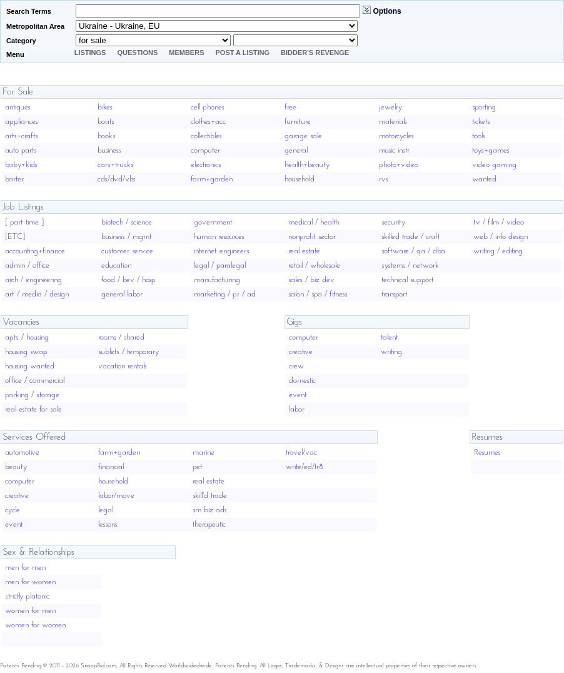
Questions (137, 52)
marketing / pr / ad (225, 294)
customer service (127, 251)
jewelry (390, 107)
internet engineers (221, 251)
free (290, 107)
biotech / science (126, 222)
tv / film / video (498, 222)
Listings (90, 52)
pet (198, 467)
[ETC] (15, 237)
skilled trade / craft (410, 237)
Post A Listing (243, 52)
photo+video (398, 165)
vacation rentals (122, 366)
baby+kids (21, 165)
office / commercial (34, 381)
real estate (304, 251)
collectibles (206, 136)
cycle (12, 510)
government (213, 222)
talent (389, 337)
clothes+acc (208, 122)
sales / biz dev (311, 280)
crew (296, 366)
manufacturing (217, 280)
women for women (35, 625)
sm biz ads (210, 510)
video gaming (494, 165)
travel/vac (301, 452)
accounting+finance (35, 251)
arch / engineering (33, 280)
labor (297, 409)
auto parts (21, 150)
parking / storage (32, 395)
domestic (302, 381)
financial (111, 467)
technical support (407, 280)
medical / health (313, 222)
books (107, 136)
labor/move (116, 496)
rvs (383, 179)
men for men (25, 568)
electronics (206, 165)
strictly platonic (27, 596)
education (116, 265)
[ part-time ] (24, 222)
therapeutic (209, 524)
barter (14, 179)
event (298, 395)
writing (391, 352)
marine (203, 452)
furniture (298, 122)
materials (393, 122)
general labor (122, 294)
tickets (481, 122)
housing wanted (29, 366)
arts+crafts (21, 136)
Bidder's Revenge (315, 52)
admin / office (27, 265)
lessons (108, 524)
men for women (30, 582)
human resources (219, 237)
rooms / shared (121, 337)
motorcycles (396, 136)
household (300, 179)
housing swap (26, 352)
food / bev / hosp (128, 280)
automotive (22, 452)
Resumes (487, 452)
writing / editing (498, 251)
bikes (105, 107)
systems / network (410, 265)
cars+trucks (116, 165)
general (296, 150)
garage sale (303, 136)
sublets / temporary (128, 352)
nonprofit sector (312, 237)
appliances (21, 122)
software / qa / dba (413, 251)
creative (301, 352)
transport (394, 294)
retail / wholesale (314, 265)
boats (106, 122)
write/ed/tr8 (304, 467)
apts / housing (27, 337)
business (109, 150)
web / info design (500, 237)
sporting (484, 107)
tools (478, 136)
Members (186, 52)
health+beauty (307, 165)
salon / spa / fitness (318, 294)
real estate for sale (33, 409)
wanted (484, 179)
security (393, 222)
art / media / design (37, 294)
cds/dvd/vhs (117, 179)
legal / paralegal (220, 265)
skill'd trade (210, 496)
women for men (30, 611)
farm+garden (212, 179)
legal (105, 510)
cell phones (207, 107)
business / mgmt (126, 237)
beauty (16, 467)
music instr (394, 150)
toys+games (491, 150)
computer (205, 150)
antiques (18, 107)
